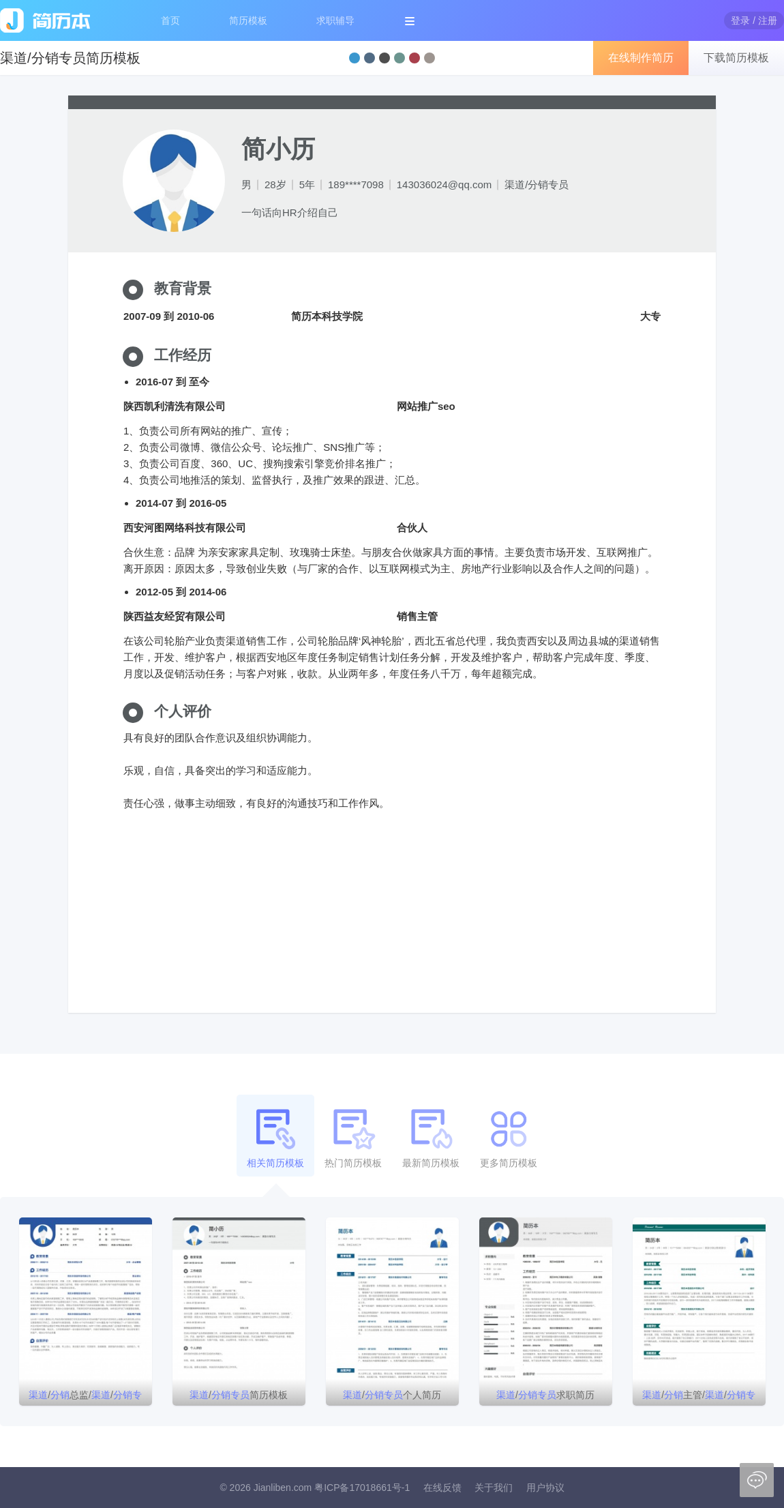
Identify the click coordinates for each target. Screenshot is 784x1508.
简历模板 (248, 20)
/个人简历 (392, 1394)
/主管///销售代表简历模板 (698, 1397)
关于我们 (493, 1487)
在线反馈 (442, 1487)
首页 (170, 20)
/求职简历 (545, 1394)
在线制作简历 (641, 57)
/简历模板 (239, 1394)
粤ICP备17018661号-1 (362, 1487)
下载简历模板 (736, 57)
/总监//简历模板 (85, 1397)
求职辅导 (335, 20)
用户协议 (545, 1487)
